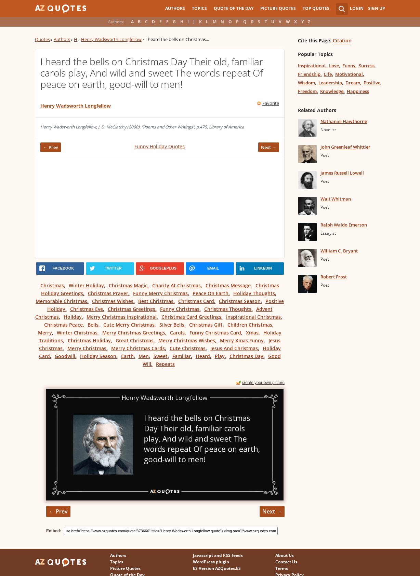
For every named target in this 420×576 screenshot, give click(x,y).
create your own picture (263, 382)
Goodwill (65, 356)
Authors (175, 8)
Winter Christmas (77, 332)
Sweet (161, 356)
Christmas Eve (86, 309)
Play (220, 356)
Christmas (52, 285)
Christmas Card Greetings (191, 317)
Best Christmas (155, 301)
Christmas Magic (128, 285)
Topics (199, 8)
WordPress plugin (211, 562)
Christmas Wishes (112, 301)
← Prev (50, 147)
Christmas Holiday (89, 340)
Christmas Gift (206, 324)
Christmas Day (246, 356)
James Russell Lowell (342, 173)
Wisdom (306, 83)
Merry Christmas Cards (138, 348)
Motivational (349, 74)
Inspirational (312, 66)
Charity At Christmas (176, 285)
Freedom (307, 91)
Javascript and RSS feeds (218, 555)
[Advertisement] (159, 207)
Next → (268, 147)
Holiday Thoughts (254, 293)
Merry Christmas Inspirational (122, 317)
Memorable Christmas (61, 301)
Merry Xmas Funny (242, 340)
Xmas (252, 332)
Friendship (309, 74)
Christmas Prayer (108, 293)
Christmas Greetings (131, 309)
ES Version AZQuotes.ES (217, 568)
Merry (45, 332)
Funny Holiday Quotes (159, 146)
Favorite (270, 103)
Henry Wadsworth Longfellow (111, 39)
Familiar (181, 356)
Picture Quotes (278, 8)
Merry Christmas (86, 348)
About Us (284, 555)
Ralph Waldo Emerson (343, 225)
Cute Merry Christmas (129, 324)
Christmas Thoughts (227, 309)
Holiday (73, 317)
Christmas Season (240, 301)
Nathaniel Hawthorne (343, 121)
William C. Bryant (339, 251)
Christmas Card (196, 301)
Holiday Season (98, 356)
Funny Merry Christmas (160, 293)
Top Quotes (316, 8)
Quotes (42, 39)
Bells (93, 324)
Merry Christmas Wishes (186, 340)
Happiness (358, 91)
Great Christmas (135, 340)
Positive (372, 83)
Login (357, 8)
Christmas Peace (63, 324)
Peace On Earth (210, 293)
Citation (342, 40)
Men (144, 356)
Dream (352, 83)
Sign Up (376, 8)
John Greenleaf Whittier (345, 147)
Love (334, 66)
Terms (281, 568)
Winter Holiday (86, 285)
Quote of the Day (233, 8)
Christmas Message (228, 285)
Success (367, 66)
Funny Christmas (179, 309)
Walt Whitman (335, 199)
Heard (203, 356)
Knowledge (331, 91)
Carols (177, 332)
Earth (127, 356)
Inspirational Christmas (253, 317)
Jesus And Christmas (234, 348)
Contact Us (286, 562)
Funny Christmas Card (215, 332)
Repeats (165, 364)
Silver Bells (171, 324)
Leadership (330, 83)
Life (328, 74)
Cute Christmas (188, 348)
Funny (348, 66)
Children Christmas (249, 324)
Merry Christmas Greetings (133, 332)
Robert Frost (333, 277)
